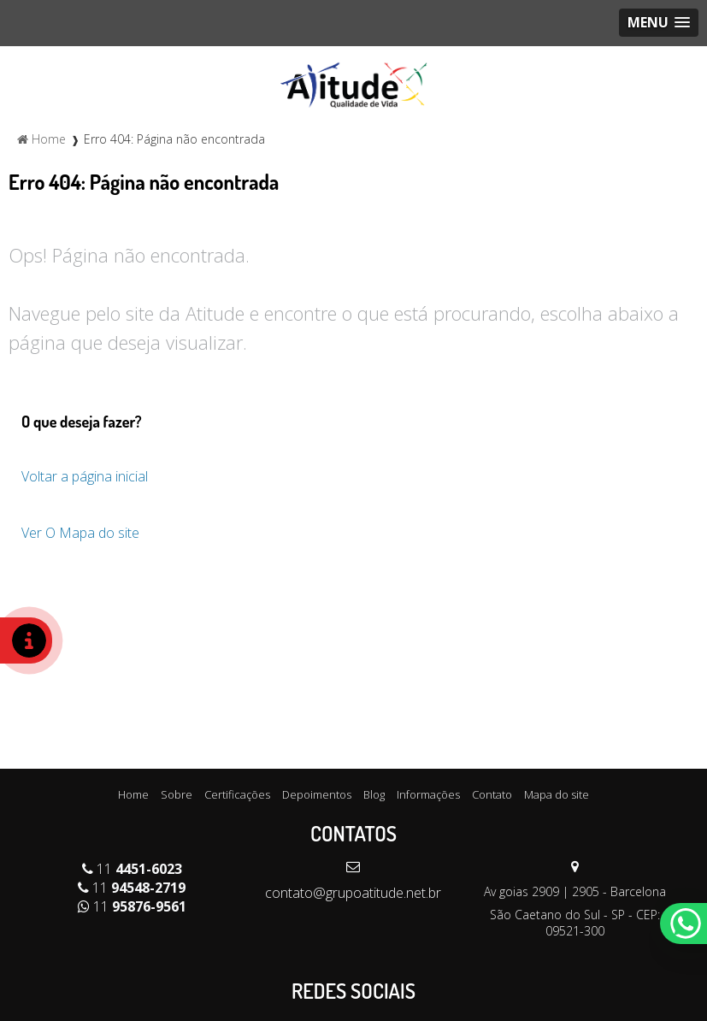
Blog (374, 794)
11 (132, 868)
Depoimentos (316, 794)
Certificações (237, 794)
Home (133, 794)
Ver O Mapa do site (80, 532)
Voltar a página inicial (84, 476)
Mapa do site (556, 794)
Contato (492, 794)
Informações (428, 794)
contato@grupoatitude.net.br (353, 892)
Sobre (176, 794)
